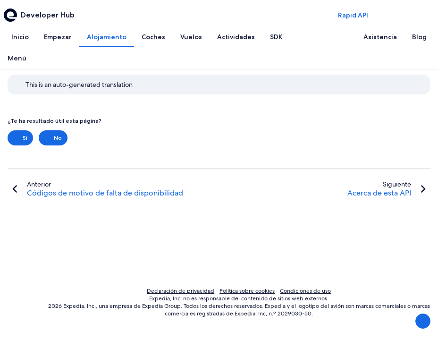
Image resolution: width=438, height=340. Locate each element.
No (53, 138)
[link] (95, 189)
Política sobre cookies (247, 291)
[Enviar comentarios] (422, 321)
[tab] (20, 36)
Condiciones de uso (305, 291)
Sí (20, 138)
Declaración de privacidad (180, 291)
